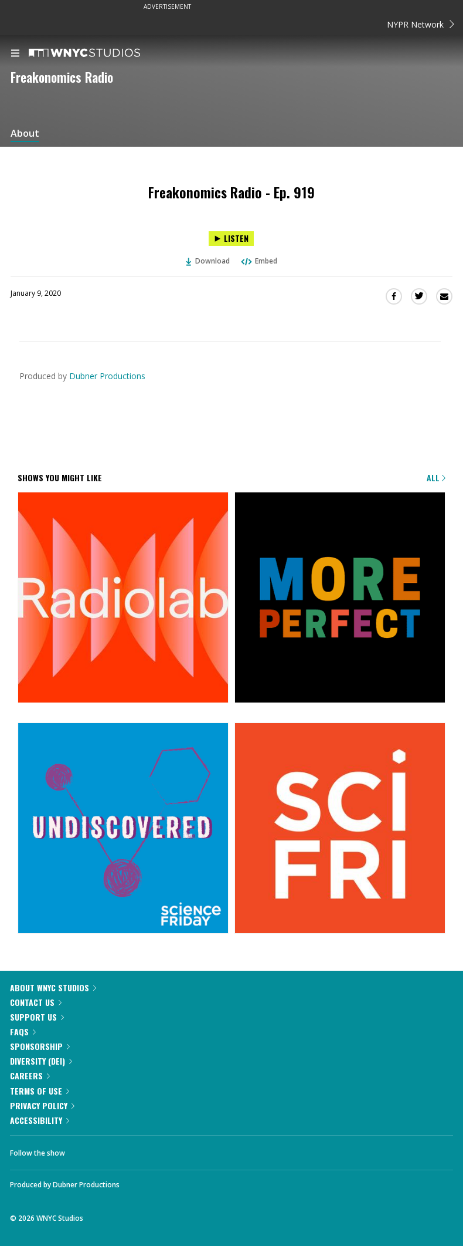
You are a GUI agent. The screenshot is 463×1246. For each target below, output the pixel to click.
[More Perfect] (339, 598)
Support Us (37, 1017)
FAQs (23, 1031)
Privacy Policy (42, 1105)
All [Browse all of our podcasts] (436, 477)
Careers (30, 1075)
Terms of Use (39, 1091)
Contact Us (36, 1002)
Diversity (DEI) (41, 1061)
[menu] (15, 54)
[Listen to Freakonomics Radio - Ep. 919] (231, 238)
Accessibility (39, 1120)
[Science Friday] (339, 829)
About (25, 133)
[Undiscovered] (123, 829)
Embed (258, 261)
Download (208, 261)
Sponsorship (40, 1046)
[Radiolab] (123, 598)
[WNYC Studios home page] (99, 53)
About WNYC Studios (53, 987)
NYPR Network (420, 24)
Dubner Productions (107, 375)
